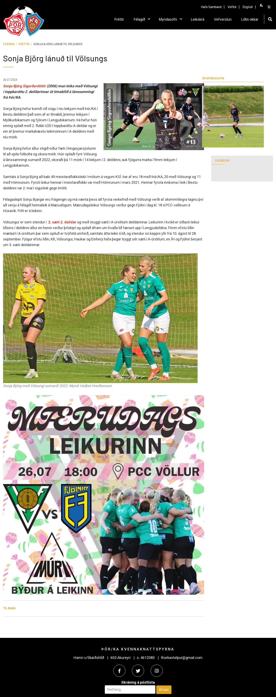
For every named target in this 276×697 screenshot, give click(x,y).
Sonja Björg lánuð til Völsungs (57, 44)
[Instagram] (157, 671)
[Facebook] (119, 671)
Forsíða (9, 44)
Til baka (9, 608)
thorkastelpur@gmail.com (181, 657)
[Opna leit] (270, 18)
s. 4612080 (146, 657)
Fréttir (24, 44)
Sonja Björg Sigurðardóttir (24, 86)
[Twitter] (138, 671)
